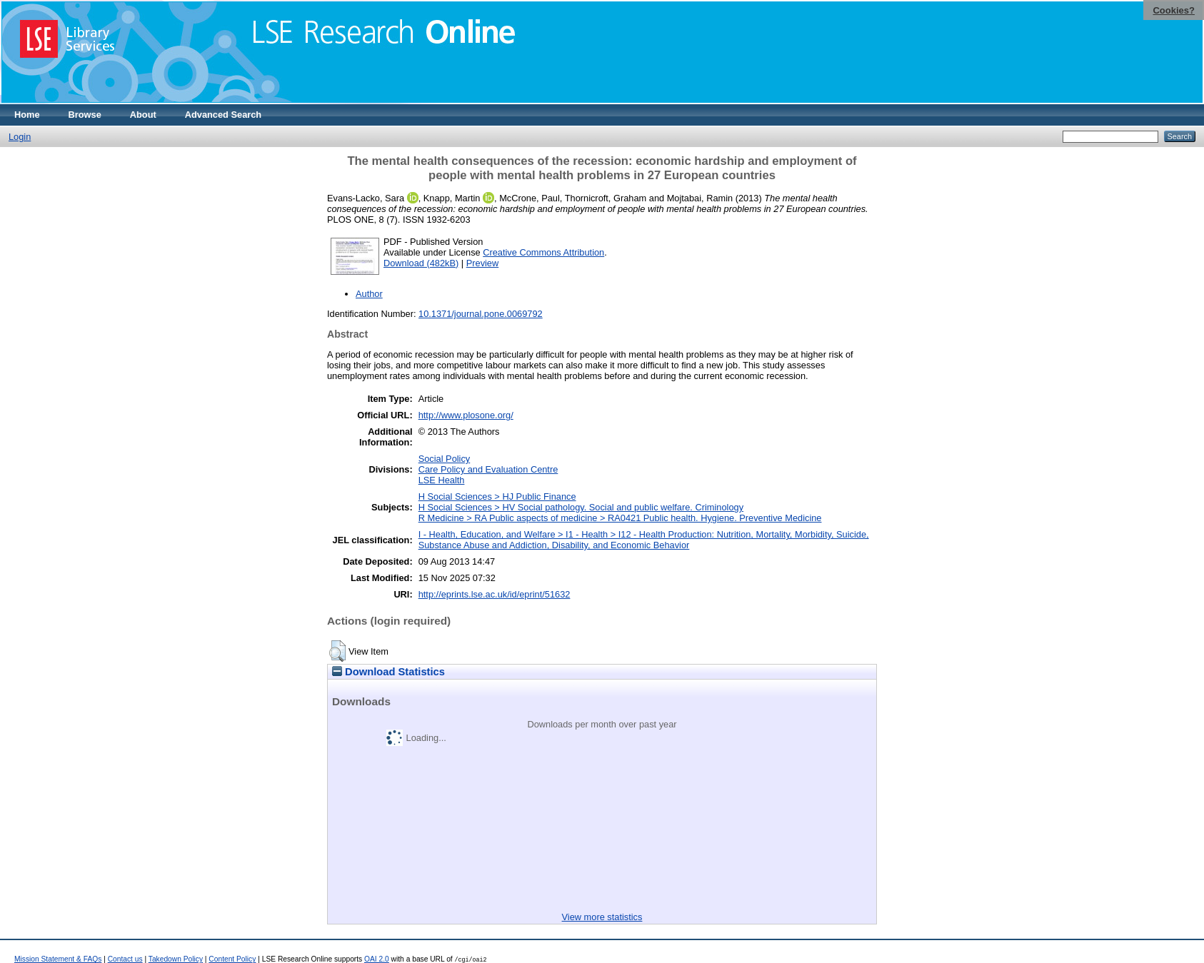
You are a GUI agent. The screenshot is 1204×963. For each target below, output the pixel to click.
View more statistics (602, 917)
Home (27, 114)
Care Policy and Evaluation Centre (488, 469)
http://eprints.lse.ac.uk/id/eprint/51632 (494, 594)
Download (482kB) (420, 263)
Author (369, 293)
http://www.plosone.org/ (465, 415)
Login (20, 136)
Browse (85, 114)
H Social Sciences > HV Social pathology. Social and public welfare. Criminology (580, 507)
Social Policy (444, 458)
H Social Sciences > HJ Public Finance (497, 496)
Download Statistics (388, 671)
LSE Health (441, 480)
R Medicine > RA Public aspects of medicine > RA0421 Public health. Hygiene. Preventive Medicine (620, 518)
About (143, 114)
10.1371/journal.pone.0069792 (480, 313)
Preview (482, 263)
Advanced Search (223, 114)
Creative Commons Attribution (543, 252)
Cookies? (1174, 10)
